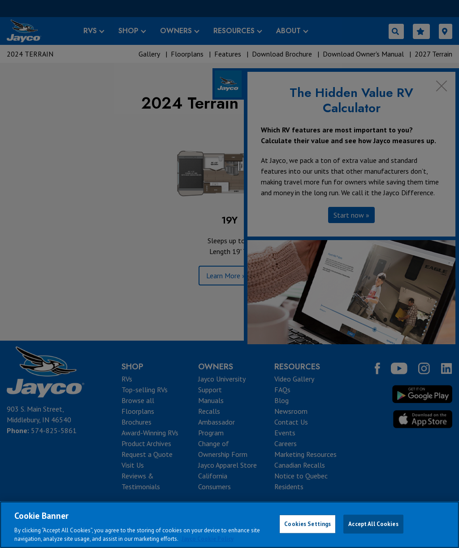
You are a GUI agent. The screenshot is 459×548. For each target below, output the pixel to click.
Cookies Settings (307, 524)
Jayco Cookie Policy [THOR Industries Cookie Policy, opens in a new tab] (208, 539)
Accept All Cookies (373, 524)
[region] (229, 524)
